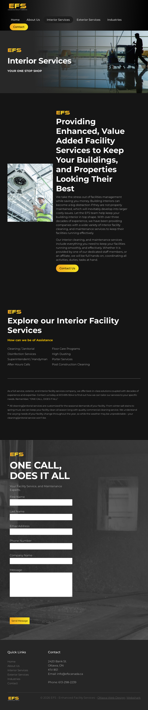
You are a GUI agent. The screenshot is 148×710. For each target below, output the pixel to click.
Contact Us (67, 268)
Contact (19, 27)
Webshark (133, 697)
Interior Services (58, 19)
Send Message (19, 620)
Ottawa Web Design (111, 697)
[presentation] (36, 607)
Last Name (17, 511)
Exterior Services (88, 19)
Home (15, 19)
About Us (33, 19)
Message (16, 570)
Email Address (20, 526)
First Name (17, 497)
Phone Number (20, 540)
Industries (114, 19)
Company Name (21, 555)
